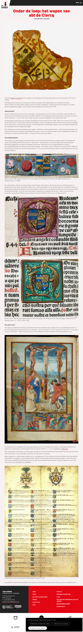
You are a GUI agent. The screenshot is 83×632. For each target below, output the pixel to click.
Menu (80, 2)
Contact (59, 591)
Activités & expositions (40, 597)
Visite (34, 594)
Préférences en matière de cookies (40, 624)
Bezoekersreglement (63, 604)
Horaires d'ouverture (63, 594)
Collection (36, 602)
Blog (34, 605)
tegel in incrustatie (16, 98)
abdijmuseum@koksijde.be (10, 602)
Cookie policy (61, 606)
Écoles (35, 599)
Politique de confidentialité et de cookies (67, 600)
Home (34, 591)
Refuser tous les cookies (61, 624)
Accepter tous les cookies (37, 628)
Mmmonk (65, 449)
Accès (58, 597)
